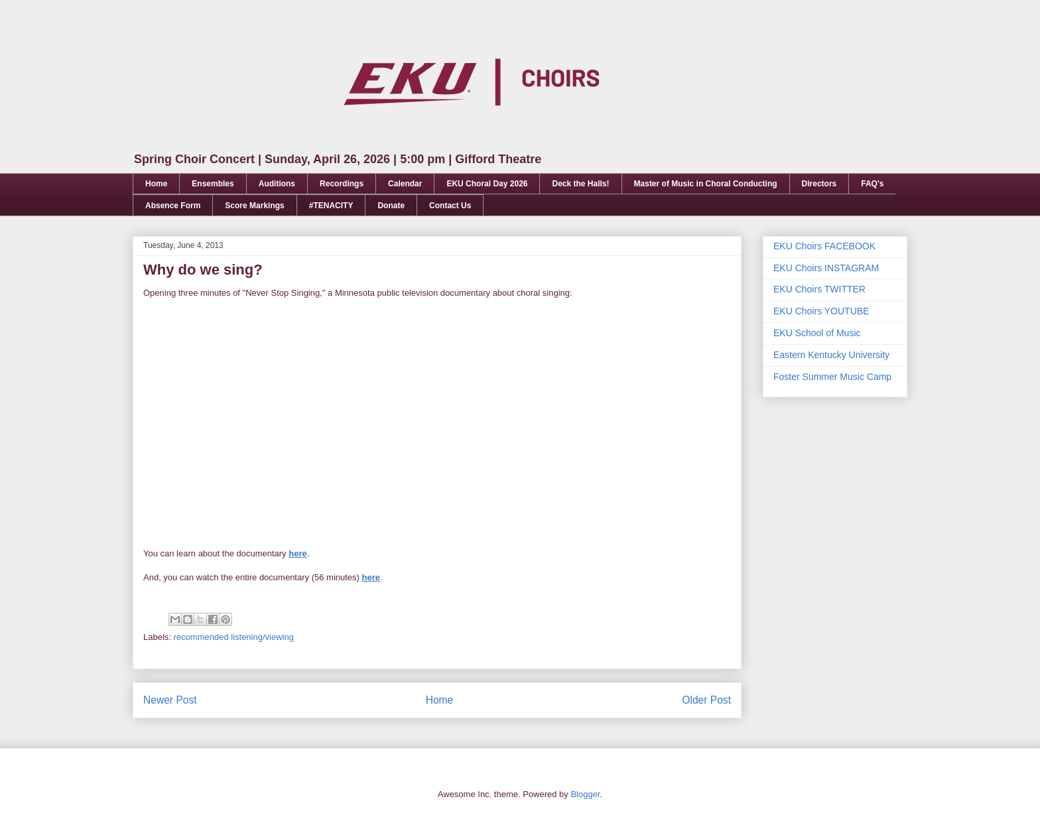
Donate (391, 205)
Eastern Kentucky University (831, 354)
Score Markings (254, 205)
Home (156, 183)
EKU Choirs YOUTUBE (821, 311)
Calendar (405, 183)
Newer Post (170, 700)
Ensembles (212, 183)
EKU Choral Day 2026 (486, 183)
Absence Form (172, 205)
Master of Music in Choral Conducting (705, 183)
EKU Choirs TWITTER (819, 289)
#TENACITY (331, 205)
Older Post (706, 700)
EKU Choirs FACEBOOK (824, 246)
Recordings (341, 183)
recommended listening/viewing (234, 637)
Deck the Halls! (580, 183)
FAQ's (872, 183)
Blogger (585, 794)
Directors (819, 183)
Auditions (277, 183)
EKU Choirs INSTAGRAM (826, 268)
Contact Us (450, 205)
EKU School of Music (817, 333)
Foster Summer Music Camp (832, 376)
